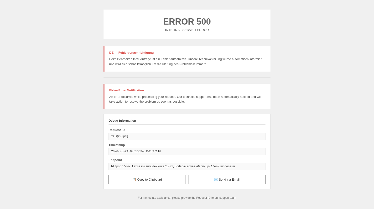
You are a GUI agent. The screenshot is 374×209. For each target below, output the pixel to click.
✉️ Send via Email (226, 179)
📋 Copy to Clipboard (147, 179)
